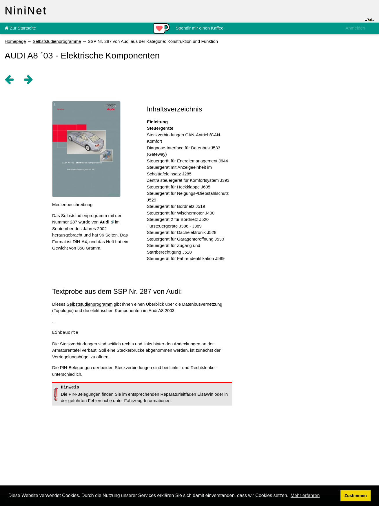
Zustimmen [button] (356, 495)
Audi (104, 221)
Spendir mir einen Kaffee (200, 27)
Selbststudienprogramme (57, 41)
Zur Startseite (20, 27)
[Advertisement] (284, 192)
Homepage (15, 41)
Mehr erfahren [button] (305, 495)
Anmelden (355, 27)
